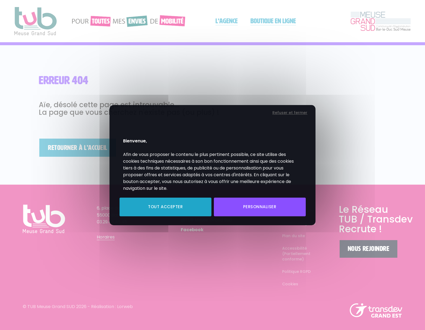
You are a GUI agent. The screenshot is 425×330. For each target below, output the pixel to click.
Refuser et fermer (289, 112)
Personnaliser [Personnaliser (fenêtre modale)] (259, 207)
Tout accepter (165, 207)
